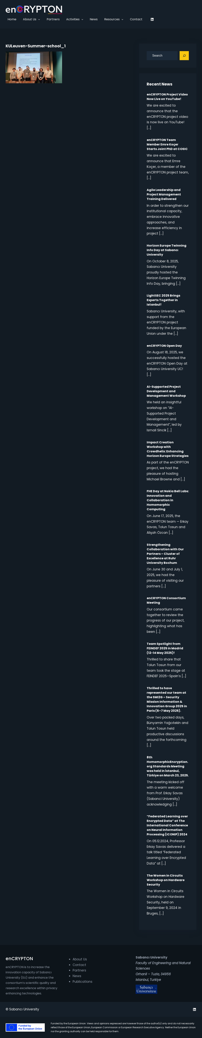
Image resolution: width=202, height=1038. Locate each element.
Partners (79, 970)
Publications (82, 981)
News (77, 976)
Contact (79, 965)
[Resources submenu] (122, 19)
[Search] (184, 55)
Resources (112, 19)
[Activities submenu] (82, 19)
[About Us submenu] (39, 19)
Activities (73, 19)
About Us (29, 19)
